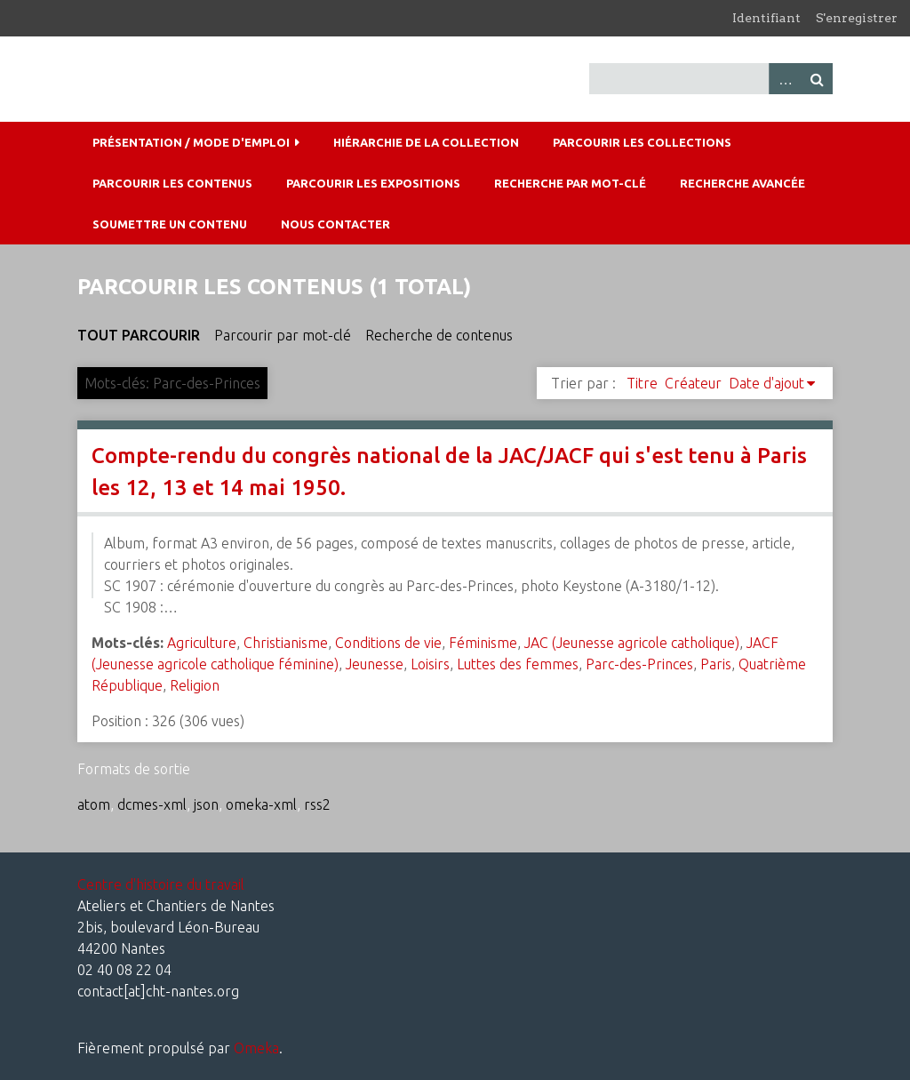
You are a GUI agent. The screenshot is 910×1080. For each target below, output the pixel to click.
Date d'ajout (766, 383)
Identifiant (766, 18)
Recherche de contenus (439, 335)
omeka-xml (261, 804)
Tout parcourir (138, 335)
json (206, 804)
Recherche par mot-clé (570, 183)
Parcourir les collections (642, 142)
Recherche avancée (742, 183)
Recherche (817, 78)
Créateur (693, 383)
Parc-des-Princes (639, 664)
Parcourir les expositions (373, 183)
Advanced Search (785, 78)
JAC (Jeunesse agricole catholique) (631, 643)
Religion (195, 685)
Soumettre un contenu (169, 224)
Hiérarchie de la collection (426, 142)
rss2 (317, 804)
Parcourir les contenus (172, 183)
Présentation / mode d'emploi (191, 142)
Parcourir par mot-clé (282, 335)
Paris (715, 664)
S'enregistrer (857, 18)
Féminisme (483, 643)
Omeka (256, 1048)
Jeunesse (374, 664)
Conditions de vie (388, 643)
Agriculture (201, 643)
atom (93, 804)
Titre (642, 383)
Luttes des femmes (518, 664)
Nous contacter (335, 224)
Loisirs (430, 664)
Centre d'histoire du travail (160, 884)
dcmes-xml (152, 804)
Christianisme (285, 643)
